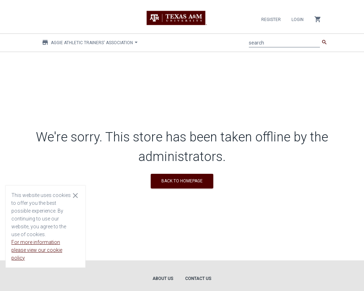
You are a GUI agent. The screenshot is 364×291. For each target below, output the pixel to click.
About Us (162, 278)
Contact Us (198, 278)
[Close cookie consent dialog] (75, 195)
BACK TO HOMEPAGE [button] (182, 180)
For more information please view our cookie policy (36, 250)
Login (297, 19)
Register (271, 19)
